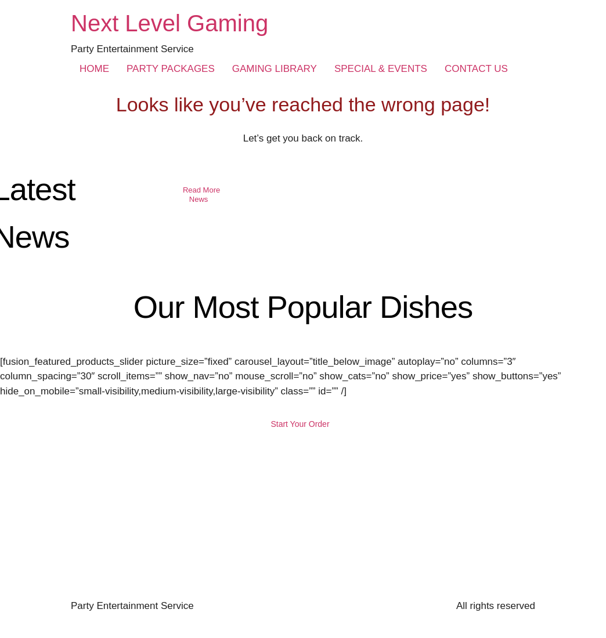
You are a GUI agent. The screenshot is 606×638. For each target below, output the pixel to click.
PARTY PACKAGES (171, 68)
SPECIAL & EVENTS (380, 68)
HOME (94, 68)
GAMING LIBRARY (274, 68)
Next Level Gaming (169, 23)
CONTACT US (476, 68)
